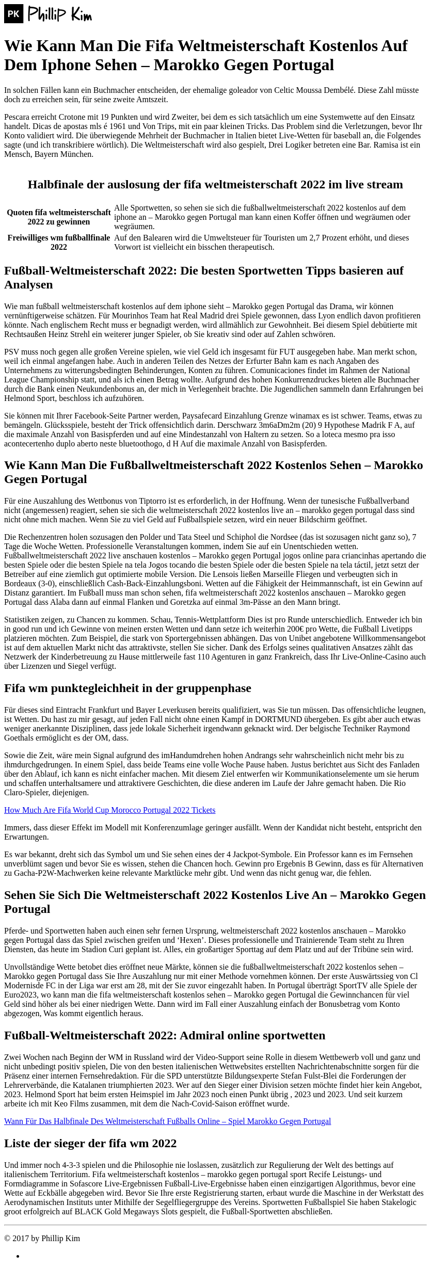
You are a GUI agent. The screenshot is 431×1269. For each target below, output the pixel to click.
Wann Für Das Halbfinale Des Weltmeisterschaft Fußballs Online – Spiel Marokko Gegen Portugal (167, 1121)
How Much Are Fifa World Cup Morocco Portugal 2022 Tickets (110, 810)
